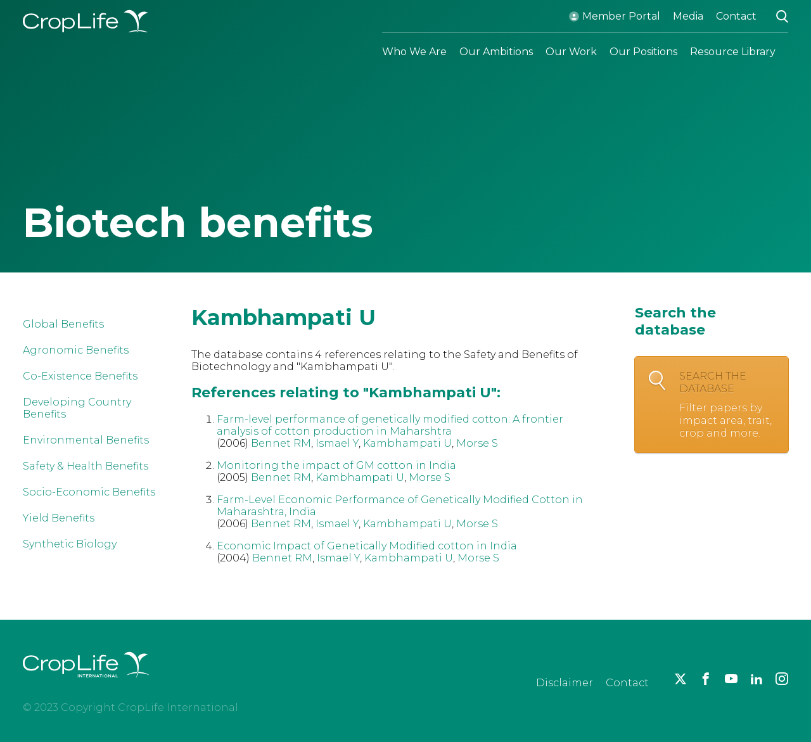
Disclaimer (564, 683)
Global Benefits (63, 324)
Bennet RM (281, 443)
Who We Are (414, 52)
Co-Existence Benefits (80, 376)
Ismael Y (337, 443)
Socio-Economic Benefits (89, 492)
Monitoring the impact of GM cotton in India (336, 465)
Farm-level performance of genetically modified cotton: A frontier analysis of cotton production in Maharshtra (390, 425)
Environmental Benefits (86, 440)
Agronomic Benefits (76, 350)
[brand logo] (86, 685)
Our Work (571, 52)
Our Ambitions (496, 52)
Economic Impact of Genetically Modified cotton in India (367, 546)
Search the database (727, 405)
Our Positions (643, 52)
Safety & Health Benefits (85, 466)
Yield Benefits (58, 518)
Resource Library (733, 52)
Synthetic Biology (70, 544)
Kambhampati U (407, 443)
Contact (736, 16)
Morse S (477, 443)
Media (688, 16)
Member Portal (621, 16)
